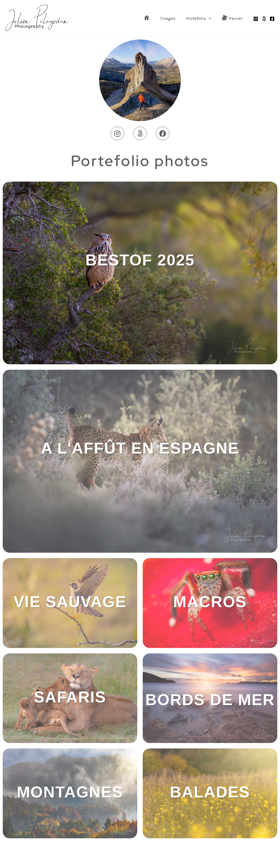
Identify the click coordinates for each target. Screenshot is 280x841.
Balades (210, 792)
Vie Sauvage (70, 601)
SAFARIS (70, 697)
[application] (210, 18)
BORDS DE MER (210, 699)
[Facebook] (272, 18)
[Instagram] (255, 18)
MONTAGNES (70, 792)
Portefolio (200, 18)
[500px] (263, 18)
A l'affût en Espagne (140, 448)
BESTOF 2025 (139, 260)
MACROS (210, 601)
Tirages (171, 18)
